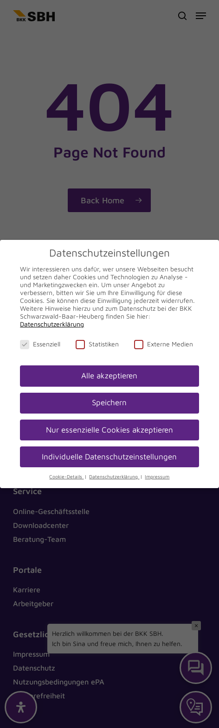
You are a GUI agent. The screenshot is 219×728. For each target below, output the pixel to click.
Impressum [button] (157, 476)
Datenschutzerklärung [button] (114, 476)
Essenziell (40, 344)
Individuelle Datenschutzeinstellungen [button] (109, 456)
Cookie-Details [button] (66, 476)
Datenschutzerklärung (52, 324)
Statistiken (97, 344)
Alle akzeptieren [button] (109, 375)
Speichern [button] (109, 402)
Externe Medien (163, 344)
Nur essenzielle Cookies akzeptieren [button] (109, 429)
